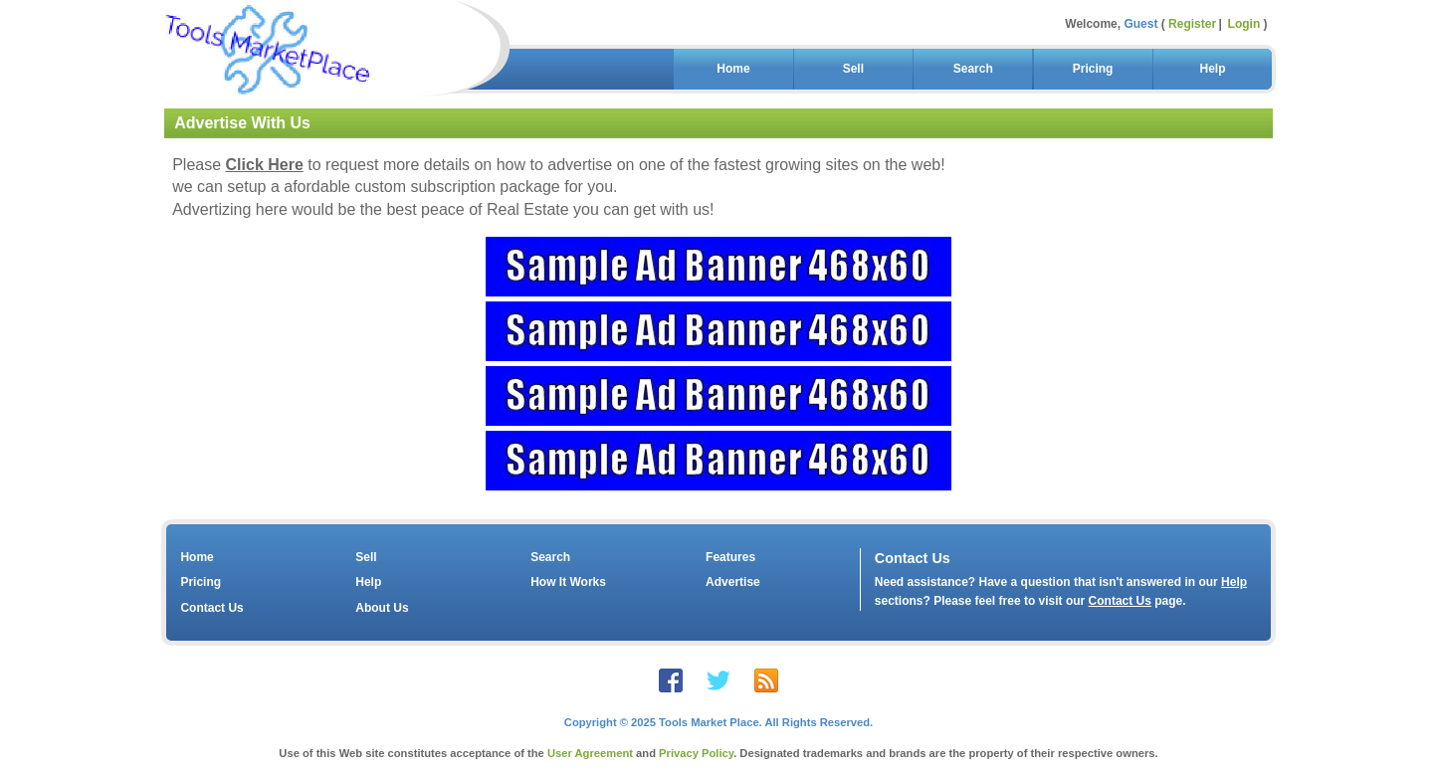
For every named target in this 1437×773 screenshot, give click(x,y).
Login (1244, 24)
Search (972, 69)
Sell (853, 69)
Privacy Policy (696, 753)
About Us (381, 608)
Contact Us (211, 608)
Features (730, 557)
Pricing (1093, 69)
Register (1192, 24)
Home (734, 69)
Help (1212, 69)
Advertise (733, 582)
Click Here (265, 164)
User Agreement (590, 753)
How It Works (568, 582)
